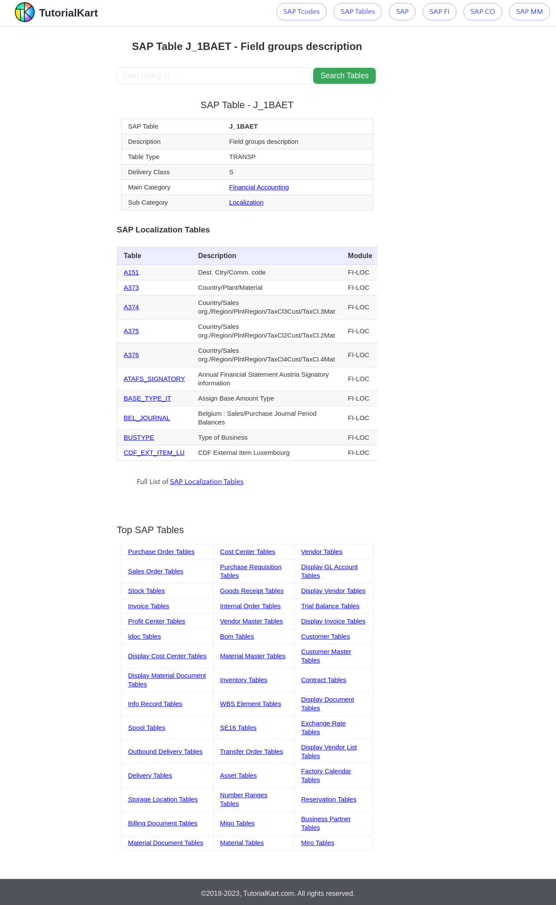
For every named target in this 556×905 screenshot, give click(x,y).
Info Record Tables (155, 703)
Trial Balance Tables (330, 606)
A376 (131, 354)
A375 (131, 331)
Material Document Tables (165, 842)
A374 (131, 307)
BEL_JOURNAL (147, 417)
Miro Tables (317, 842)
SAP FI (440, 12)
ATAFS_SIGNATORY (154, 378)
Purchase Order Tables (161, 551)
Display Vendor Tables (333, 590)
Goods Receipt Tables (252, 590)
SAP (402, 12)
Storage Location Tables (163, 799)
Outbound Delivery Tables (165, 751)
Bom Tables (237, 636)
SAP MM (529, 12)
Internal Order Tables (250, 606)
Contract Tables (323, 679)
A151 (131, 272)
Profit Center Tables (156, 621)
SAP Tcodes (301, 12)
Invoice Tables (148, 606)
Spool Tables (146, 727)
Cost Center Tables (247, 551)
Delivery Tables (150, 775)
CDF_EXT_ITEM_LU (154, 452)
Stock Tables (146, 590)
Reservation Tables (328, 799)
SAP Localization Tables (206, 482)
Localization (246, 202)
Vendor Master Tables (251, 621)
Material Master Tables (253, 656)
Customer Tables (325, 636)
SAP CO (482, 12)
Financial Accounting (259, 187)
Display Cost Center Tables (167, 656)
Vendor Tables (321, 551)
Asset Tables (238, 775)
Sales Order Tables (155, 571)
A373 (131, 287)
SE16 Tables (238, 727)
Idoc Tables (144, 636)
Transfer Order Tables (251, 751)
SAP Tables (358, 12)
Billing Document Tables (163, 823)
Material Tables (242, 842)
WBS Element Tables (250, 703)
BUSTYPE (139, 437)
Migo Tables (237, 823)
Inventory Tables (244, 679)
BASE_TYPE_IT (147, 398)
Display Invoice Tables (333, 621)
